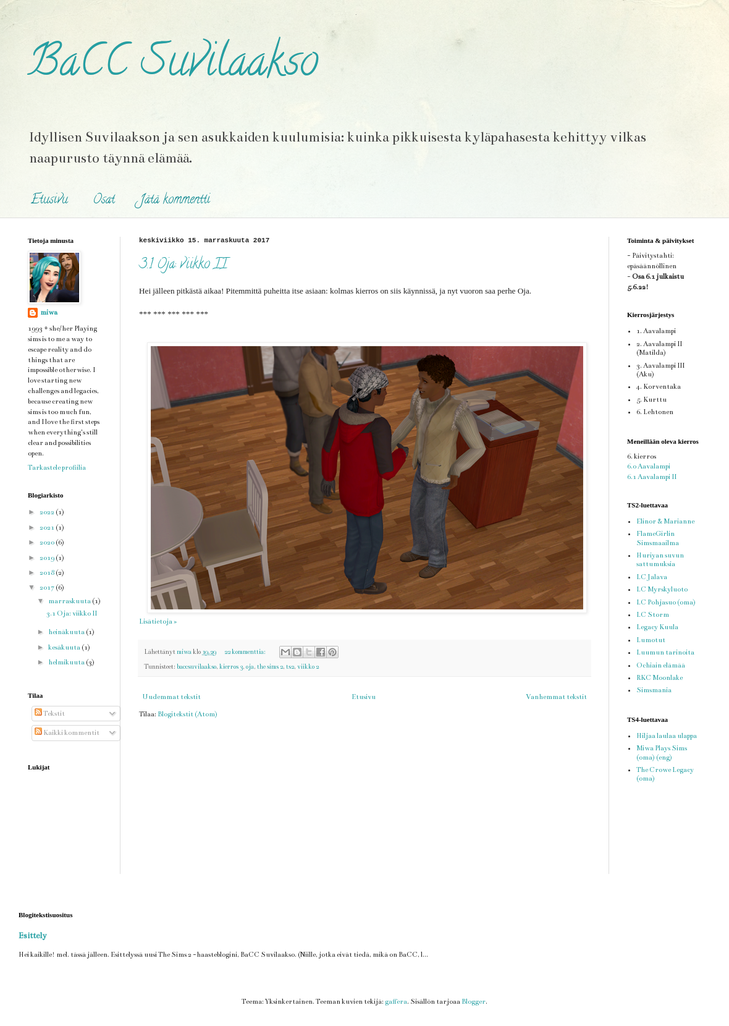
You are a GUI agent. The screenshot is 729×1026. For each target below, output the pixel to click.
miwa (48, 312)
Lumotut (650, 640)
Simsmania (654, 690)
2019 (48, 558)
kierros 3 (231, 667)
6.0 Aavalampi (648, 466)
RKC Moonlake (659, 678)
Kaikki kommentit (67, 733)
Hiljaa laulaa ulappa (666, 736)
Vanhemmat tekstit (556, 697)
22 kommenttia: (245, 652)
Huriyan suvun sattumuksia (660, 559)
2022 (48, 512)
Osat (104, 200)
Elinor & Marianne (665, 521)
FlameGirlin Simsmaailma (657, 538)
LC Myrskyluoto (662, 589)
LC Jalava (651, 577)
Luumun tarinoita (665, 652)
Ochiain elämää (660, 665)
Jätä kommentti (175, 200)
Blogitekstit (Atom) (187, 714)
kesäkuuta (65, 647)
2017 (48, 587)
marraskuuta (70, 601)
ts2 (290, 667)
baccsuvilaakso (196, 667)
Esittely (32, 936)
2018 (48, 573)
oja (250, 667)
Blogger (473, 1002)
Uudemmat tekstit (171, 697)
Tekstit (50, 714)
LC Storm (652, 615)
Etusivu (49, 200)
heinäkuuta (67, 632)
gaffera (396, 1002)
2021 (48, 528)
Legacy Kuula (657, 627)
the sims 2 (270, 667)
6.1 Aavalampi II (651, 477)
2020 (48, 542)
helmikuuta (67, 662)
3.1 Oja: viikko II (183, 265)
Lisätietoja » (158, 621)
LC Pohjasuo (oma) (666, 602)
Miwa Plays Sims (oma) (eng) (661, 752)
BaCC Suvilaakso (173, 65)
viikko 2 (308, 667)
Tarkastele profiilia (57, 468)
